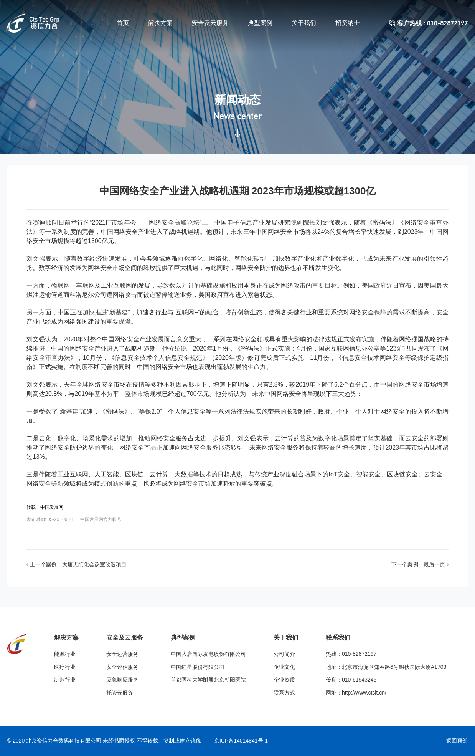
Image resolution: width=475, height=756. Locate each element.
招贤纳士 (347, 23)
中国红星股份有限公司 (197, 667)
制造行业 (65, 680)
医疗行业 (65, 667)
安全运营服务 (122, 654)
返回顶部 (457, 741)
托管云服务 (119, 693)
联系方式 (284, 693)
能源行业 (65, 654)
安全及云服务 (210, 23)
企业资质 (284, 680)
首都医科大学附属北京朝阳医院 (208, 680)
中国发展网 (51, 507)
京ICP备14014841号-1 (241, 741)
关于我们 (304, 23)
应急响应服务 (122, 680)
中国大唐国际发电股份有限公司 (208, 654)
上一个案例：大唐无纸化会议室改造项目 (76, 564)
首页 (123, 23)
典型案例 (260, 23)
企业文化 (284, 667)
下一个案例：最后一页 (420, 564)
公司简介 (284, 654)
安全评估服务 (122, 667)
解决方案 (160, 23)
